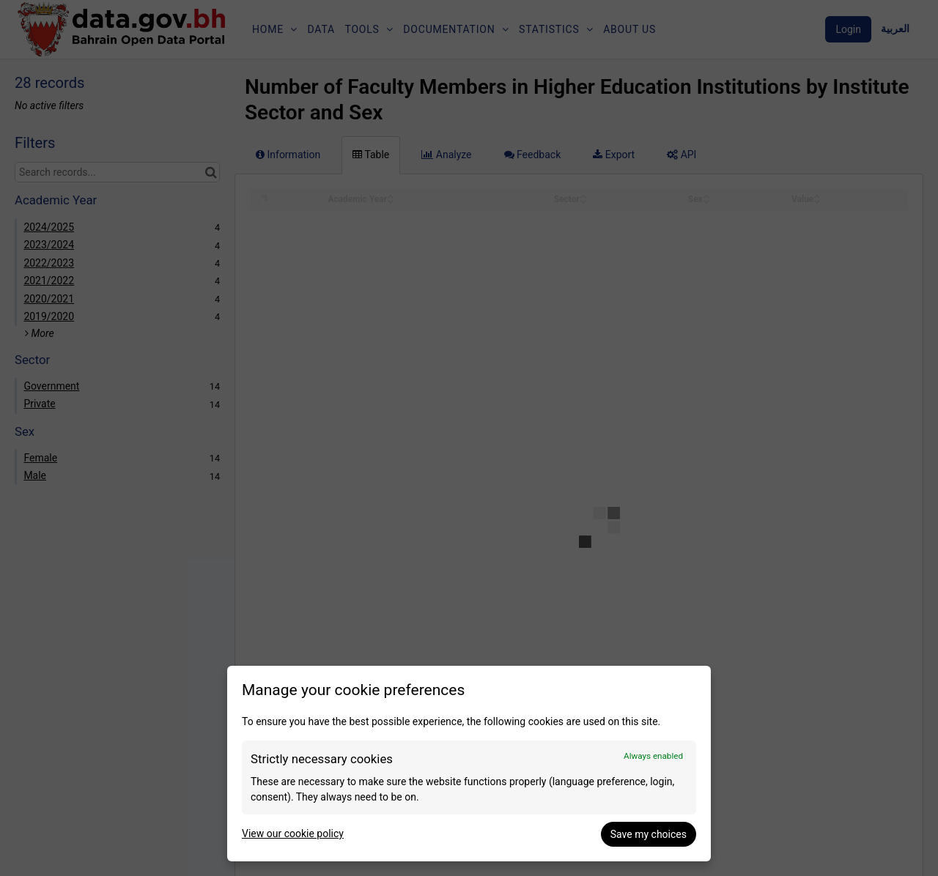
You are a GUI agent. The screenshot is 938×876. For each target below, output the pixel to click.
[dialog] (469, 763)
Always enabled (653, 756)
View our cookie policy (293, 833)
